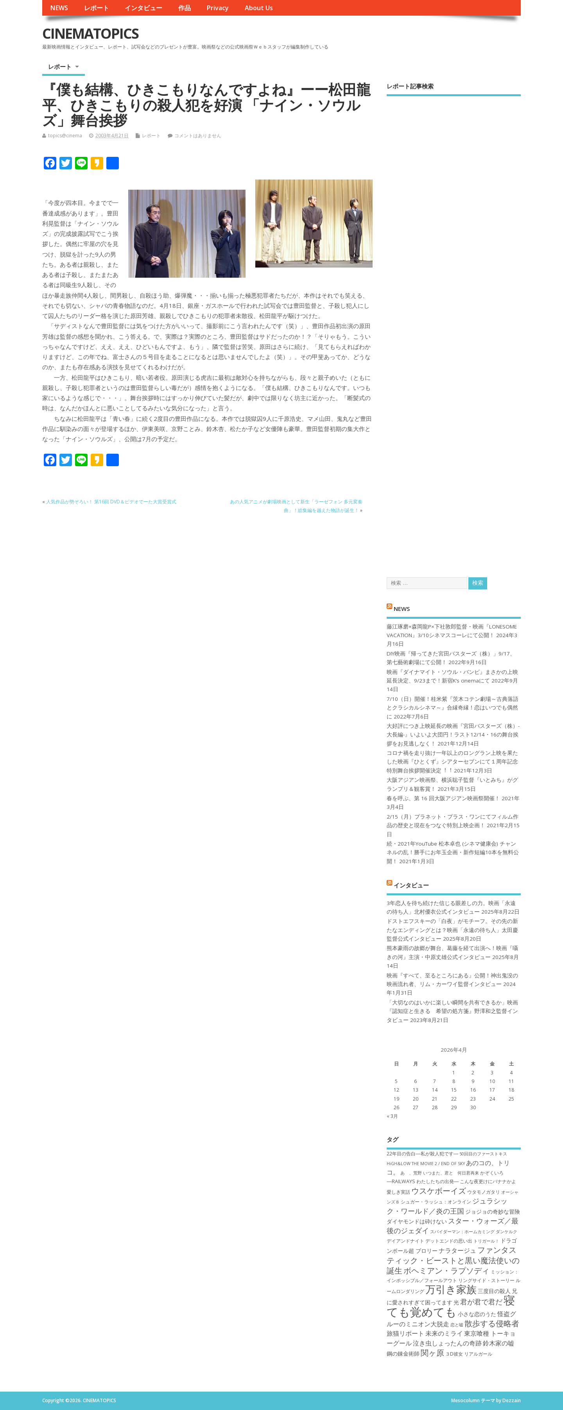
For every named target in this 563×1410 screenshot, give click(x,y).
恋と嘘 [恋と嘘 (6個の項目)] (456, 1324)
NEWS (59, 8)
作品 (184, 8)
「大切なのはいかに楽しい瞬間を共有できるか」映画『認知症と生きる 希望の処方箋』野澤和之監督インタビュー (452, 1011)
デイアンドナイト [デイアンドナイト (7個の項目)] (405, 1241)
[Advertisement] (454, 329)
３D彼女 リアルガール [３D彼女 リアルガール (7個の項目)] (468, 1354)
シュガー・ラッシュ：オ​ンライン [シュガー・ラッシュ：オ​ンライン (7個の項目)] (436, 1201)
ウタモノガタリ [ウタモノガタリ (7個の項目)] (483, 1192)
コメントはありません (197, 135)
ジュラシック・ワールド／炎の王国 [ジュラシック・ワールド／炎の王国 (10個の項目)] (447, 1205)
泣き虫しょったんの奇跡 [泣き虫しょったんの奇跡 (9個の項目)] (447, 1343)
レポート (96, 8)
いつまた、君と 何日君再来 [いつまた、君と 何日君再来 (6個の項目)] (451, 1173)
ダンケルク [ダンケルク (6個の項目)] (506, 1231)
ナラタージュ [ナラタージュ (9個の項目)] (457, 1250)
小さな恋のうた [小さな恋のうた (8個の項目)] (477, 1314)
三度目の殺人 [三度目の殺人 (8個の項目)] (494, 1291)
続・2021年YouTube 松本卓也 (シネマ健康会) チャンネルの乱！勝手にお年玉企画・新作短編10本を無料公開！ (453, 852)
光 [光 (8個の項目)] (456, 1302)
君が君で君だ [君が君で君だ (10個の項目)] (481, 1301)
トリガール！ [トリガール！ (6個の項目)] (486, 1241)
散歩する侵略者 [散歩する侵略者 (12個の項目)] (491, 1323)
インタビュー (143, 8)
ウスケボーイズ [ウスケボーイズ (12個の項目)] (438, 1190)
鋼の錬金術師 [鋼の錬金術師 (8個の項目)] (403, 1353)
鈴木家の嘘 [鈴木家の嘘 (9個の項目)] (498, 1343)
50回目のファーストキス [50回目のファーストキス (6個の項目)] (483, 1154)
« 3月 (392, 1116)
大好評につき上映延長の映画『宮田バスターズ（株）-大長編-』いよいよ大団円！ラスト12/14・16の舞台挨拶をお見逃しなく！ (453, 734)
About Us (259, 8)
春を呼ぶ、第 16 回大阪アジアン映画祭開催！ (443, 798)
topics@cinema (65, 135)
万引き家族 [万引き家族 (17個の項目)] (451, 1289)
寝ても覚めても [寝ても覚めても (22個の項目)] (451, 1305)
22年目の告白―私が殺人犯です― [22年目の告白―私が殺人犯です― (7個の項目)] (422, 1153)
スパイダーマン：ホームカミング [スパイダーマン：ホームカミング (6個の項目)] (462, 1231)
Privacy (217, 8)
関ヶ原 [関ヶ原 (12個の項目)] (432, 1352)
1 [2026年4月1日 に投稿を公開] (453, 1072)
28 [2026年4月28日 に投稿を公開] (434, 1107)
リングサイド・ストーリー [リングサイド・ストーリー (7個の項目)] (486, 1280)
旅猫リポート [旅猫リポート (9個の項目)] (405, 1333)
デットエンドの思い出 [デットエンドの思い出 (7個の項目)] (448, 1241)
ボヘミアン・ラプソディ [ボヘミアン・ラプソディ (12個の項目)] (446, 1270)
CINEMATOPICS (90, 33)
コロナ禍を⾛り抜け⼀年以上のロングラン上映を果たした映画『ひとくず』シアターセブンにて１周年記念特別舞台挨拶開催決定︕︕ (452, 761)
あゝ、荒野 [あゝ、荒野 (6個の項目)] (411, 1173)
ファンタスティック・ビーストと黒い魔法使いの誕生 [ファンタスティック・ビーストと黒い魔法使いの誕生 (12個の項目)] (453, 1260)
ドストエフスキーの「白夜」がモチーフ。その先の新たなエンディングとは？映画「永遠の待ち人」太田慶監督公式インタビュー (452, 930)
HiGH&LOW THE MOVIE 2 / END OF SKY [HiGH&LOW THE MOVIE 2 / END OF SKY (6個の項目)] (426, 1163)
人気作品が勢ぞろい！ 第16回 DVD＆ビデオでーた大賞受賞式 (111, 501)
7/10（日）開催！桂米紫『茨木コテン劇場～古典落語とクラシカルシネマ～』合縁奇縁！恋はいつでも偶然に (452, 707)
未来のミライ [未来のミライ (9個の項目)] (444, 1333)
